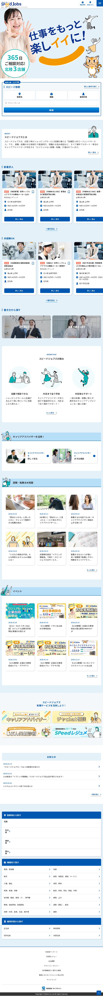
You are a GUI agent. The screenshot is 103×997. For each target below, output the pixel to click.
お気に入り (90, 5)
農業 (55, 913)
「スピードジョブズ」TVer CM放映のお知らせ (21, 768)
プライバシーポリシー (51, 967)
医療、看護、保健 (10, 891)
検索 (51, 111)
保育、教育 (57, 884)
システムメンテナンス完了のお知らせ (18, 787)
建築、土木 (57, 898)
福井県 (7, 842)
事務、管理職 (9, 870)
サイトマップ (51, 981)
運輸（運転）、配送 (60, 905)
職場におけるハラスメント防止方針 (51, 976)
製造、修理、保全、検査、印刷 (65, 891)
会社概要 (51, 962)
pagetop (99, 993)
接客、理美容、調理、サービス (65, 877)
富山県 (7, 853)
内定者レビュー (51, 957)
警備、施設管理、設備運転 (14, 905)
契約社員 (7, 936)
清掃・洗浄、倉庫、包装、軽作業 (16, 913)
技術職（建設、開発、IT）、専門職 (17, 898)
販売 (5, 877)
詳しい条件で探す (90, 86)
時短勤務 (56, 929)
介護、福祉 (8, 884)
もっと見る (50, 414)
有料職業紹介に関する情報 (51, 971)
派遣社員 (56, 936)
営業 (55, 870)
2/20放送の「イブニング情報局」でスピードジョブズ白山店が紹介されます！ (33, 777)
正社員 (6, 929)
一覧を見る (50, 230)
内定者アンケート (51, 953)
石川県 (7, 832)
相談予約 (82, 5)
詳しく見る (92, 153)
